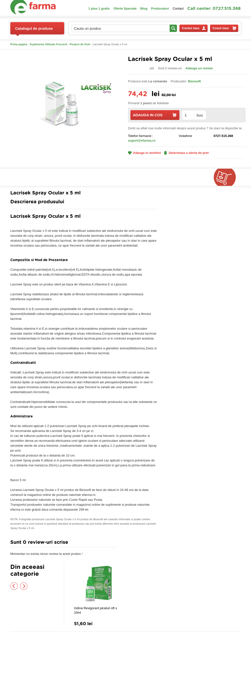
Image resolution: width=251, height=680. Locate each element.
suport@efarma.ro (141, 140)
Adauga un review (199, 68)
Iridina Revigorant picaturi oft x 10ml (95, 610)
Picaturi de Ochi (80, 44)
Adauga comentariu (140, 543)
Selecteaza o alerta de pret (186, 153)
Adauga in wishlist (144, 153)
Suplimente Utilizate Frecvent (48, 44)
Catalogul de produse (34, 30)
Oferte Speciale (125, 8)
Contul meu (194, 28)
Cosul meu (224, 28)
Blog (143, 8)
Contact (178, 8)
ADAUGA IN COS (154, 115)
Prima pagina (18, 44)
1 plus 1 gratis (99, 8)
